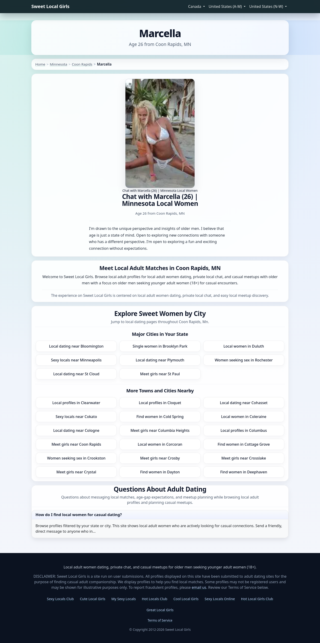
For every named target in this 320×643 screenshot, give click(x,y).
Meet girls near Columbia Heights (160, 430)
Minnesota (58, 64)
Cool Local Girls (186, 598)
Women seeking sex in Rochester (244, 360)
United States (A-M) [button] (226, 6)
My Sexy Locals (123, 598)
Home (40, 64)
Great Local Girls (160, 609)
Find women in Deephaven (243, 472)
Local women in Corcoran (160, 444)
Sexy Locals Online (219, 598)
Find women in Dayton (160, 472)
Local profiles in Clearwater (76, 402)
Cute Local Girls (92, 598)
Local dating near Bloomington (76, 346)
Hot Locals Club (154, 598)
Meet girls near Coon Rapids (76, 444)
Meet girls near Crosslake (243, 458)
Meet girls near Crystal (76, 472)
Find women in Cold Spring (160, 416)
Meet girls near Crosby (160, 458)
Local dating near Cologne (76, 430)
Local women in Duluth (243, 346)
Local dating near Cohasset (244, 402)
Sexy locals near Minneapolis (76, 360)
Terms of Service (160, 620)
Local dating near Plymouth (160, 360)
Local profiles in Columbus (244, 430)
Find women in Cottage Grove (244, 444)
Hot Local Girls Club (257, 598)
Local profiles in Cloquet (160, 402)
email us (199, 587)
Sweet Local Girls (50, 6)
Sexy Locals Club (60, 598)
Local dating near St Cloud (76, 373)
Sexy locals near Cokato (76, 416)
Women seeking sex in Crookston (76, 458)
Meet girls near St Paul (160, 373)
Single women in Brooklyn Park (160, 346)
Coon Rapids (82, 64)
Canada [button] (195, 6)
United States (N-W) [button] (266, 6)
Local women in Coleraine (243, 416)
